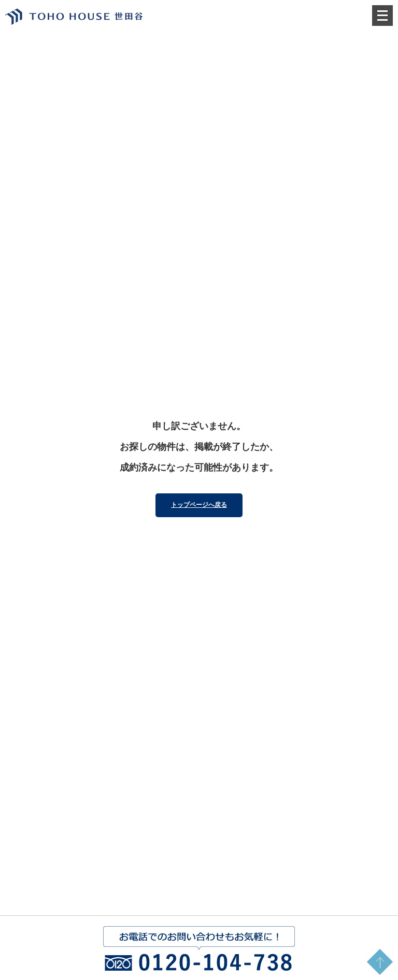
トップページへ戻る (199, 504)
